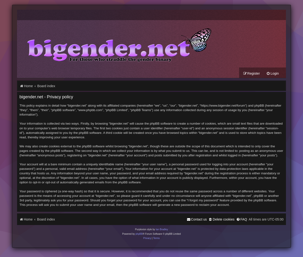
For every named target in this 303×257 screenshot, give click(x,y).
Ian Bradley (162, 229)
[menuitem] (272, 73)
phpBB (139, 234)
